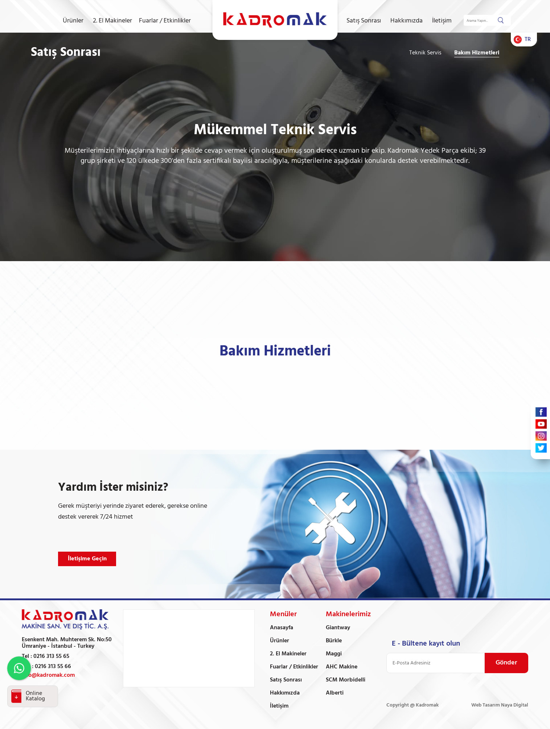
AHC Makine (341, 667)
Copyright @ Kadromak (412, 705)
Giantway (338, 628)
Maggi (334, 654)
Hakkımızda (406, 21)
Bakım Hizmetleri (476, 53)
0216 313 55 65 (51, 656)
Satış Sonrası (363, 21)
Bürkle (334, 641)
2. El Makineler (112, 21)
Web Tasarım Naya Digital (499, 705)
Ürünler (73, 21)
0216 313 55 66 (53, 666)
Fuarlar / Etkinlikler (165, 21)
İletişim (442, 21)
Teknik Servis (425, 53)
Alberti (335, 693)
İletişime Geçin (87, 559)
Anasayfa (281, 628)
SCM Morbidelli (345, 680)
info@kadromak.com (48, 675)
